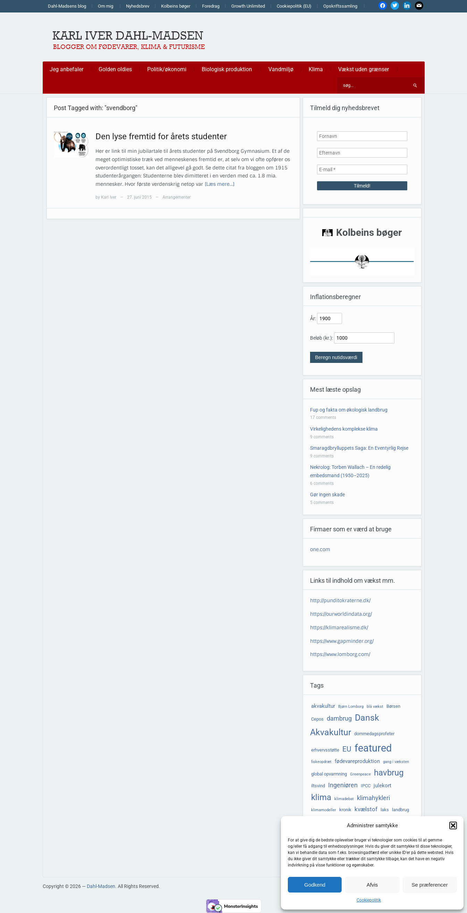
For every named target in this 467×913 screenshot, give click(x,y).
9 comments (322, 436)
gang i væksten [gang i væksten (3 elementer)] (396, 762)
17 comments (323, 417)
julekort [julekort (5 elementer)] (382, 785)
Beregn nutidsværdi (336, 357)
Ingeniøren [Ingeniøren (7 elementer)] (343, 785)
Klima (316, 69)
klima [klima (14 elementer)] (321, 797)
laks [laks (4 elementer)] (385, 809)
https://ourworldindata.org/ (341, 614)
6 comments (322, 483)
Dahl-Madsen (101, 886)
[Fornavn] (362, 136)
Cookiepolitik (369, 900)
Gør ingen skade (327, 494)
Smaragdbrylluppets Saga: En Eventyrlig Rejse (359, 448)
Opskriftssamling (340, 6)
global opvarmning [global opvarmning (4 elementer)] (329, 774)
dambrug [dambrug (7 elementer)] (339, 718)
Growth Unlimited (248, 6)
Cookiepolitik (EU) (294, 6)
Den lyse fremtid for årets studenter (161, 136)
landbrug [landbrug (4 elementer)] (400, 809)
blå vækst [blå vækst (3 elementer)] (375, 706)
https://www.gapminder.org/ (342, 641)
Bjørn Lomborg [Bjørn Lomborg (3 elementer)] (351, 706)
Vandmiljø (280, 69)
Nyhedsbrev (137, 6)
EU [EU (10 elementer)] (346, 749)
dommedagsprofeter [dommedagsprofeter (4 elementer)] (374, 733)
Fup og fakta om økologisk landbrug (348, 410)
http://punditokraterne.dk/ (340, 600)
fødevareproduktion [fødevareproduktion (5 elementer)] (357, 761)
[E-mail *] (362, 169)
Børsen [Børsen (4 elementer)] (393, 706)
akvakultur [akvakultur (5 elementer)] (323, 706)
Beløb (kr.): (321, 338)
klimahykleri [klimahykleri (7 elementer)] (373, 798)
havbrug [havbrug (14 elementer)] (388, 773)
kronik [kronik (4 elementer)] (345, 809)
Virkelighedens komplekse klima (344, 429)
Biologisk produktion (227, 69)
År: (313, 318)
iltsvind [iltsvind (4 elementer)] (318, 785)
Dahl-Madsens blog (67, 6)
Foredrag (210, 6)
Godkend (314, 885)
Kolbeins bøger (175, 6)
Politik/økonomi (166, 69)
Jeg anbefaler (66, 69)
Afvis (372, 885)
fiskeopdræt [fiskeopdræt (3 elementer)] (321, 762)
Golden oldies (115, 69)
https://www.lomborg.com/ (340, 654)
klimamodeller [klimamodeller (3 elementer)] (323, 810)
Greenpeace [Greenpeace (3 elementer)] (360, 774)
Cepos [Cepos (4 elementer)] (317, 719)
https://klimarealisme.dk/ (339, 627)
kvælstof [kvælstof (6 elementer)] (366, 809)
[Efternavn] (362, 153)
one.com (320, 549)
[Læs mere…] (219, 184)
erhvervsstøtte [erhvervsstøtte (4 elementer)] (325, 750)
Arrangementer (176, 197)
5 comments (322, 502)
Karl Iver (108, 197)
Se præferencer (429, 885)
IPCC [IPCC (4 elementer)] (365, 785)
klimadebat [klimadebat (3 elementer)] (344, 799)
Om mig (105, 6)
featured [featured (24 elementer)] (373, 748)
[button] (453, 825)
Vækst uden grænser (363, 69)
